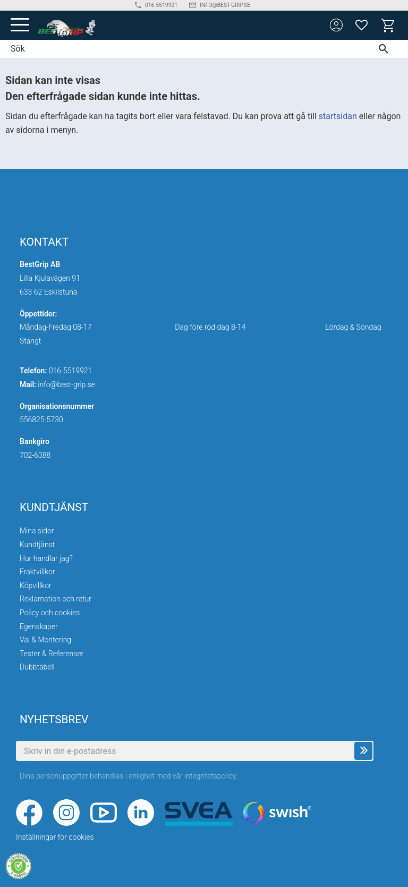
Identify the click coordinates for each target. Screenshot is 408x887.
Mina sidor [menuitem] (37, 530)
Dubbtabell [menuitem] (37, 667)
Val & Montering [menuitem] (45, 639)
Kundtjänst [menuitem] (37, 544)
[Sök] (386, 49)
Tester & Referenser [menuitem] (51, 653)
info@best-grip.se (66, 384)
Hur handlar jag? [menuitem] (46, 558)
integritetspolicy (210, 776)
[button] (20, 25)
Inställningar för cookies (55, 837)
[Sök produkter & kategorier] (182, 49)
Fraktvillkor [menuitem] (37, 571)
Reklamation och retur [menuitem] (55, 599)
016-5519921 (70, 370)
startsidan (338, 116)
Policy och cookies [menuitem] (50, 612)
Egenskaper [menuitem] (39, 626)
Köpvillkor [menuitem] (36, 585)
